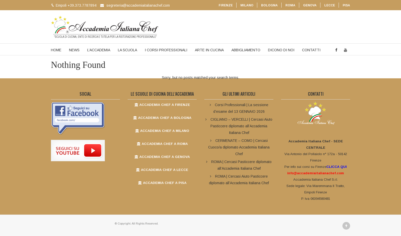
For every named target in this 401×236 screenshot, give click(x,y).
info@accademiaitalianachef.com (315, 173)
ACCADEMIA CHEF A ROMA (162, 144)
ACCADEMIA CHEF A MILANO (162, 131)
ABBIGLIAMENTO (245, 50)
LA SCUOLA (127, 50)
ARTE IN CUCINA (209, 50)
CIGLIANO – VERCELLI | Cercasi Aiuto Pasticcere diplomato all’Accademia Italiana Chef (241, 126)
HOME (56, 50)
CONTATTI (311, 50)
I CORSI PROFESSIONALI (166, 50)
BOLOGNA (269, 5)
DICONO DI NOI (281, 50)
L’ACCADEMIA (98, 50)
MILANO (246, 5)
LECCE (329, 5)
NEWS (74, 50)
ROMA (290, 5)
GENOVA (310, 5)
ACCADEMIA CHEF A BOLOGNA (162, 118)
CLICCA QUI (336, 167)
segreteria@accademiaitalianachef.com (138, 5)
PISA (346, 5)
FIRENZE (226, 5)
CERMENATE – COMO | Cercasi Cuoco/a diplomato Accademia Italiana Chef (239, 147)
